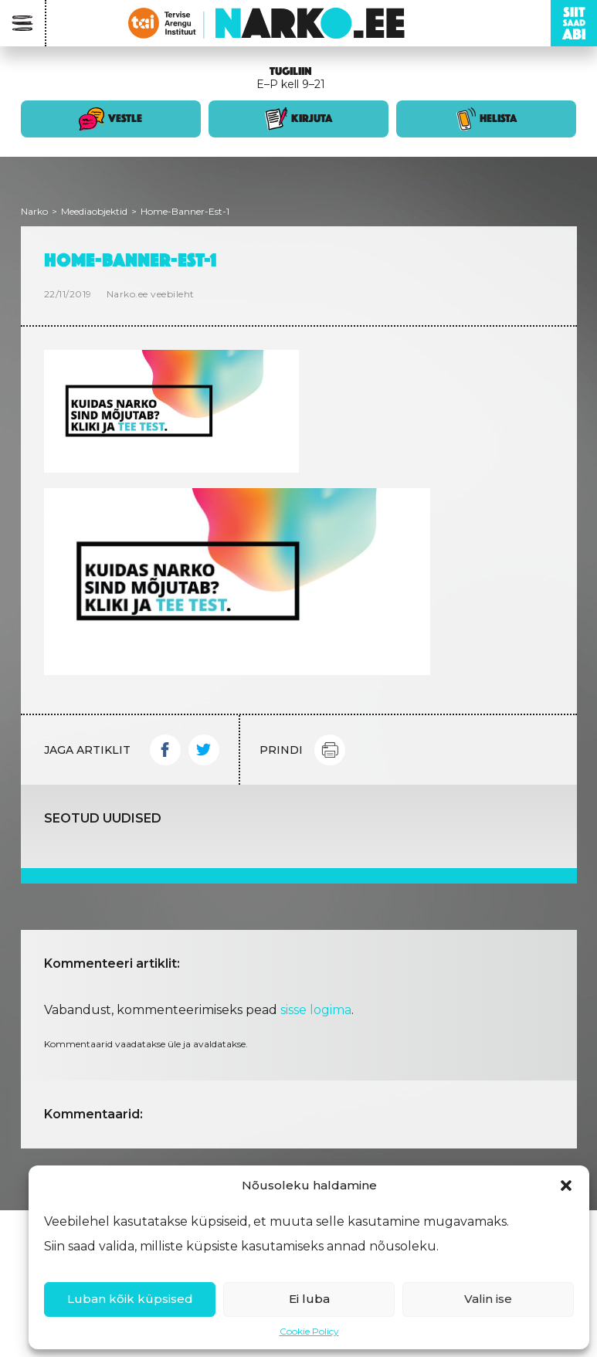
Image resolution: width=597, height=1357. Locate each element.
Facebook (165, 749)
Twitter (203, 749)
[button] (566, 1185)
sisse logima (315, 1009)
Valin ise (488, 1298)
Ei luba (309, 1298)
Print (329, 749)
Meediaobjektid (94, 211)
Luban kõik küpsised (130, 1298)
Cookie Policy (309, 1331)
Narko (34, 211)
